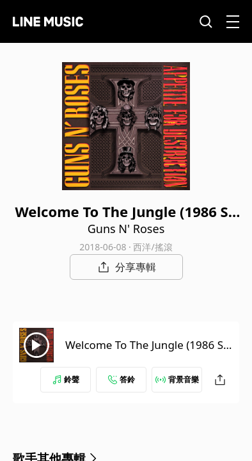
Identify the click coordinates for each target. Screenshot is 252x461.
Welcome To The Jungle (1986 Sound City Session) (147, 352)
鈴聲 (65, 379)
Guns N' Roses (126, 228)
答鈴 (121, 379)
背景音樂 (177, 379)
